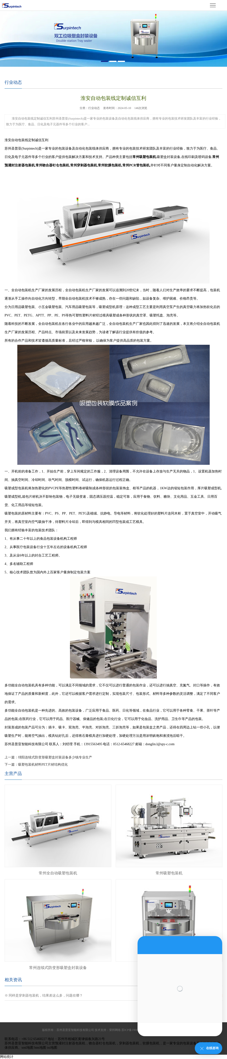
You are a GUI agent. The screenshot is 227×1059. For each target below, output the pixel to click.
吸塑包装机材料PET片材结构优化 (43, 764)
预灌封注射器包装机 (70, 1043)
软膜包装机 (151, 1043)
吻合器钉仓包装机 (102, 1043)
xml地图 (27, 1047)
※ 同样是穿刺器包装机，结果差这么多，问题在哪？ (44, 995)
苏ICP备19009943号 (133, 1030)
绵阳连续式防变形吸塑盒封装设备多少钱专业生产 (55, 757)
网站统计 (6, 1057)
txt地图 (52, 1047)
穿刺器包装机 (129, 1043)
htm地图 (40, 1047)
